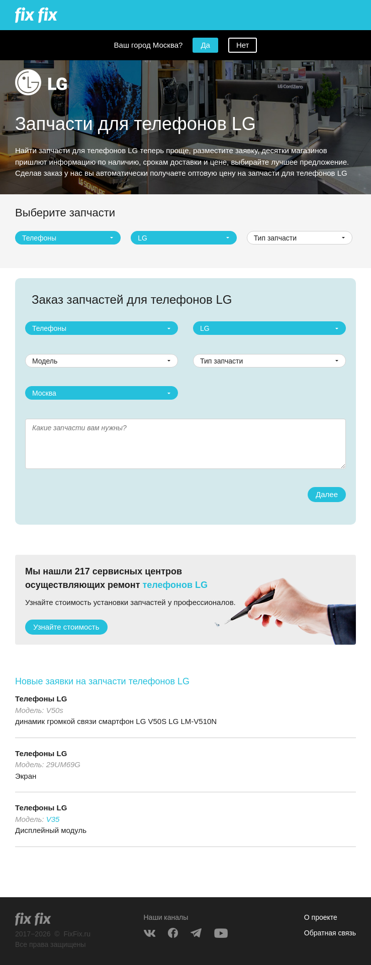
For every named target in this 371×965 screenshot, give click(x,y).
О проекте (320, 917)
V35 (53, 819)
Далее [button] (327, 494)
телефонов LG (175, 585)
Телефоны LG (41, 698)
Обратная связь (330, 933)
